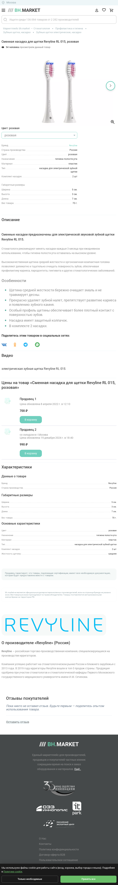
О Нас (42, 838)
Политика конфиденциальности (59, 849)
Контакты (45, 843)
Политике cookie (12, 871)
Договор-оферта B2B (52, 854)
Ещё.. (77, 769)
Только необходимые (30, 879)
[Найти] (5, 19)
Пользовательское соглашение (58, 860)
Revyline (73, 145)
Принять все (88, 879)
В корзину (31, 419)
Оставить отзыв (17, 722)
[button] (110, 85)
